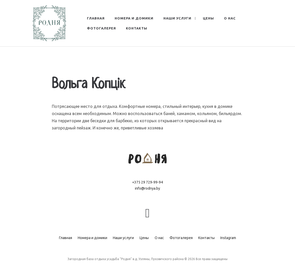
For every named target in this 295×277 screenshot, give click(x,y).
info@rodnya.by (147, 188)
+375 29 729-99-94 (147, 182)
